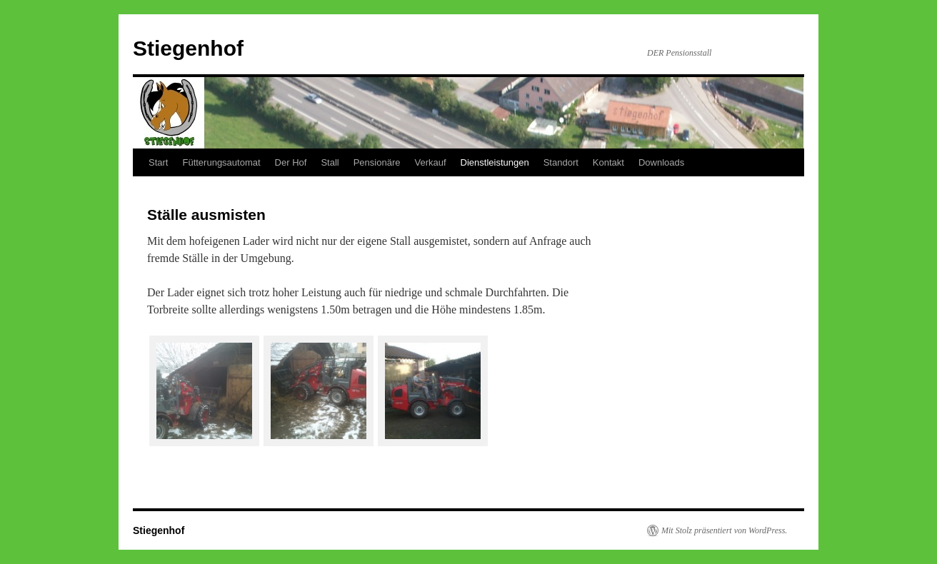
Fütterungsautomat (221, 162)
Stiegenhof (188, 48)
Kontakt (608, 162)
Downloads (661, 162)
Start (158, 162)
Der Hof (291, 162)
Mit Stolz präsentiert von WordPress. (724, 530)
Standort (560, 162)
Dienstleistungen (495, 162)
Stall (330, 162)
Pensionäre (377, 162)
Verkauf (430, 162)
